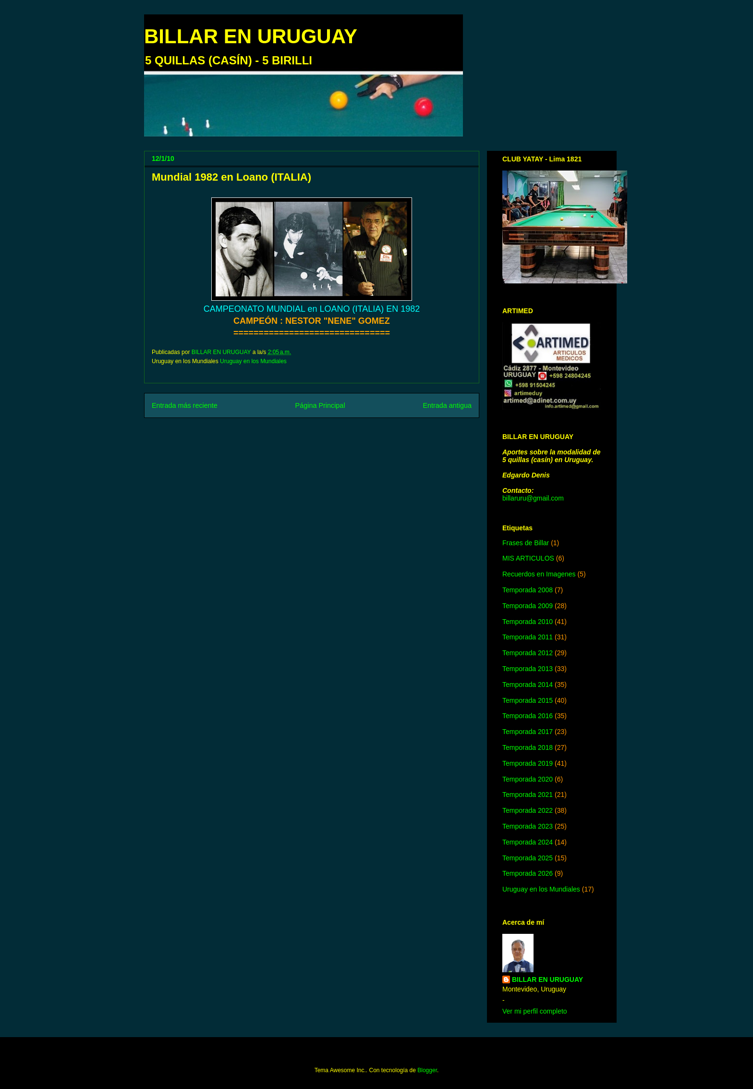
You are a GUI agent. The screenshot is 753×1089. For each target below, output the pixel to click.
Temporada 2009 (527, 606)
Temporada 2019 (527, 763)
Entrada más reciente (185, 405)
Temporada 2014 (527, 684)
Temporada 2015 (527, 700)
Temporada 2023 (527, 826)
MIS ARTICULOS (528, 558)
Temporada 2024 (527, 842)
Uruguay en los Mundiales (253, 361)
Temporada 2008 (527, 590)
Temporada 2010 (527, 621)
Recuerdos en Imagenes (539, 574)
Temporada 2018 (527, 747)
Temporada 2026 (527, 873)
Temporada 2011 (527, 637)
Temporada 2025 (527, 858)
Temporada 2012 (527, 653)
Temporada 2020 (527, 779)
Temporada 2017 (527, 731)
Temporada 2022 (527, 810)
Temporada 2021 (527, 794)
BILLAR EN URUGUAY (250, 36)
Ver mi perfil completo (534, 1011)
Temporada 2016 (527, 716)
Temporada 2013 (527, 669)
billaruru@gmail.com (533, 498)
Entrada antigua (447, 405)
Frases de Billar (525, 543)
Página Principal (320, 405)
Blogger (427, 1070)
